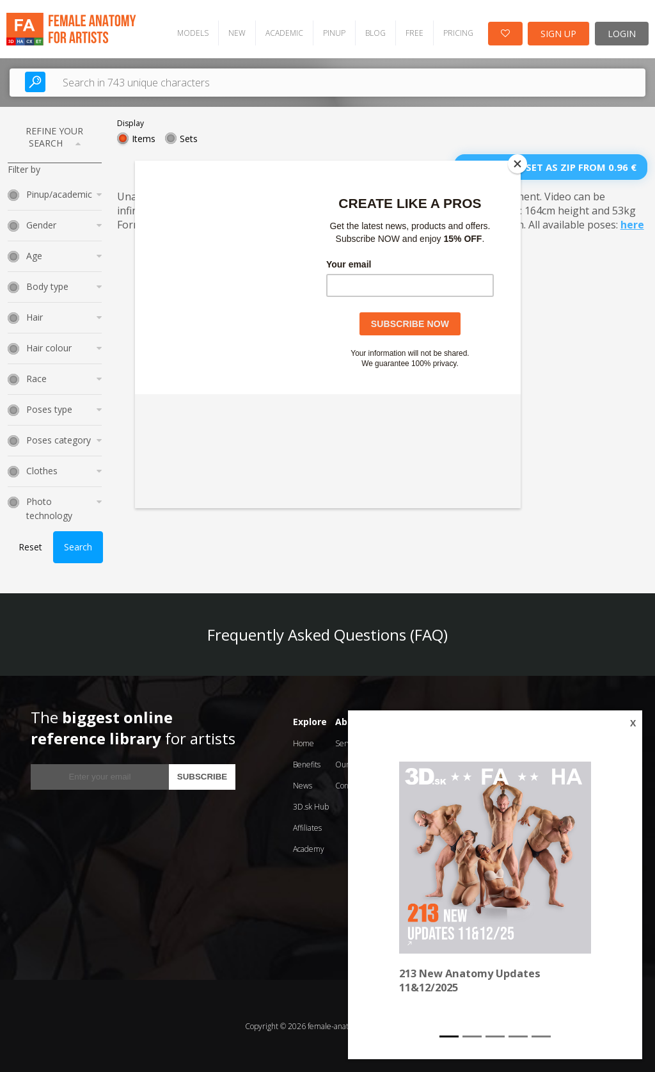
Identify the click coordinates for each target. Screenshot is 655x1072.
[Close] (517, 163)
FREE (413, 32)
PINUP (333, 32)
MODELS (191, 32)
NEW (235, 32)
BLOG (374, 32)
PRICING (457, 32)
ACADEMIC (283, 32)
